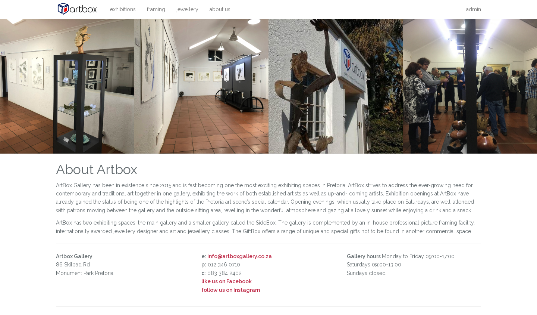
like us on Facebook (226, 281)
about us (220, 9)
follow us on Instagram (230, 290)
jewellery (187, 9)
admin (473, 9)
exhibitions (123, 9)
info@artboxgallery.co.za (239, 256)
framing (156, 9)
